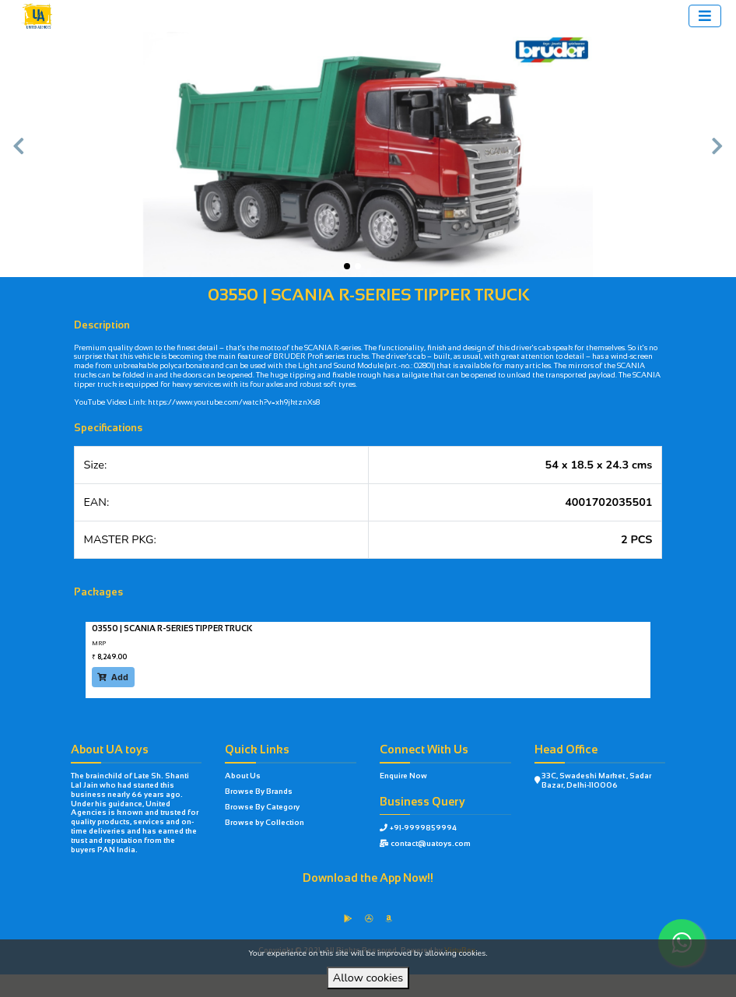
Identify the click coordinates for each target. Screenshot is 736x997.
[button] (18, 155)
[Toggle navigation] (705, 16)
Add (112, 677)
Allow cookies (368, 977)
